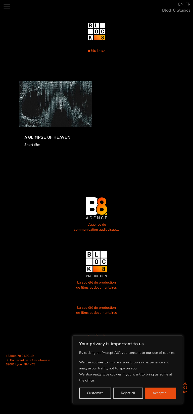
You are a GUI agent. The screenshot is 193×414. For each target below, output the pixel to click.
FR (187, 4)
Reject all (128, 393)
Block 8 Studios (176, 10)
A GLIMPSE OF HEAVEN (47, 137)
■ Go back (96, 50)
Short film (32, 144)
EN (180, 4)
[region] (127, 369)
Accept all (160, 393)
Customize (95, 393)
